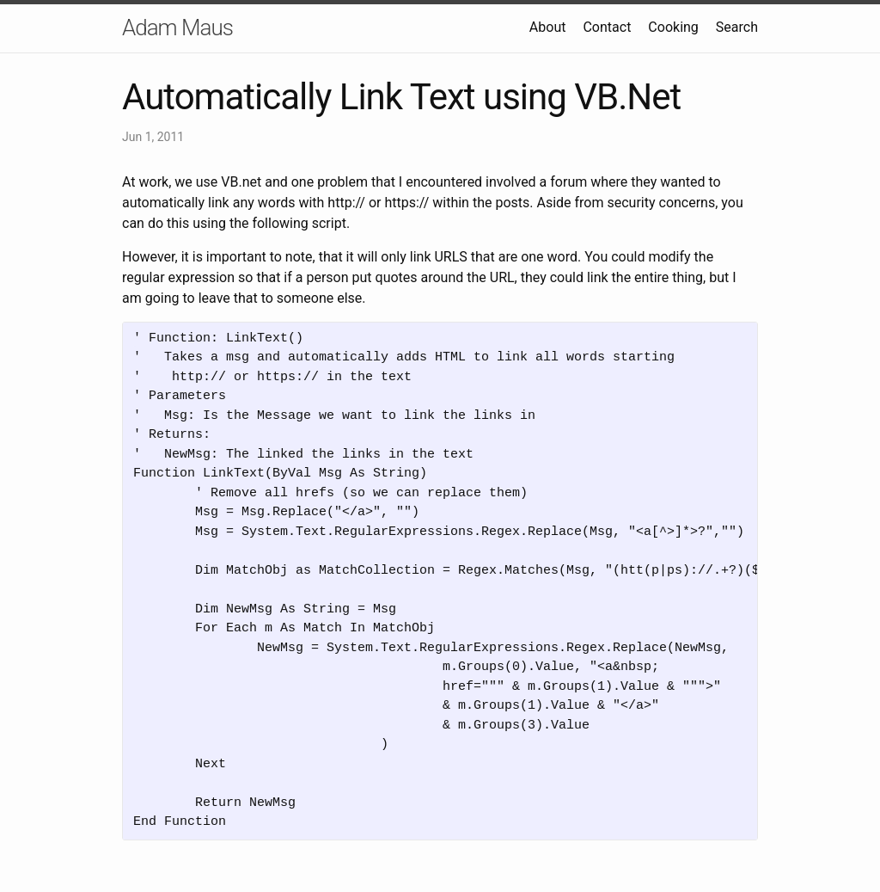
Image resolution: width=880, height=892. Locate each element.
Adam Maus (177, 27)
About (547, 27)
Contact (607, 27)
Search (737, 27)
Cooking (673, 27)
